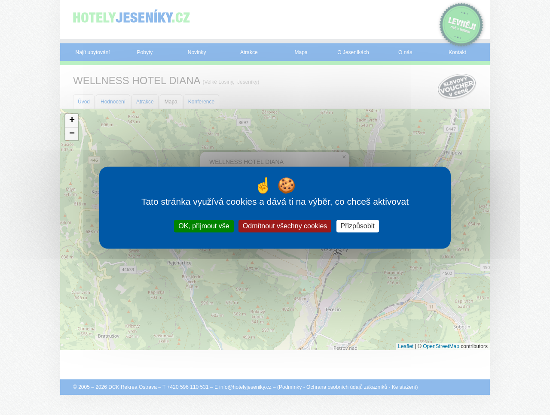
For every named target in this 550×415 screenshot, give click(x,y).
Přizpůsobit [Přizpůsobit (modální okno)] (358, 226)
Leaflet (405, 346)
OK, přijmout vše (203, 226)
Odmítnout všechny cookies (285, 226)
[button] (71, 120)
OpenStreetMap (441, 346)
